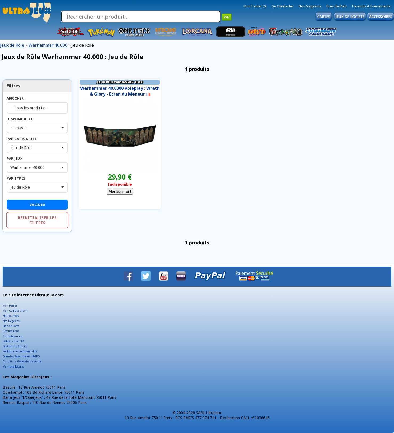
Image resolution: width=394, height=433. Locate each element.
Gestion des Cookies (15, 346)
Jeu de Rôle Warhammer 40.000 (120, 82)
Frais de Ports (11, 326)
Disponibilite (21, 119)
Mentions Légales (13, 366)
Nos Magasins (310, 6)
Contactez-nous (12, 336)
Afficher (15, 98)
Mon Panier (10, 305)
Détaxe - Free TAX (13, 341)
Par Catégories (21, 138)
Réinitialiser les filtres (37, 220)
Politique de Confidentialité (20, 351)
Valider (37, 204)
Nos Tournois (11, 316)
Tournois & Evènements (371, 6)
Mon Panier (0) (255, 6)
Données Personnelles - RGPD (21, 356)
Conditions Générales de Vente (22, 361)
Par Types (16, 178)
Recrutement (11, 331)
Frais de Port (336, 6)
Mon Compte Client (15, 311)
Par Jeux (14, 158)
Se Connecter (283, 6)
